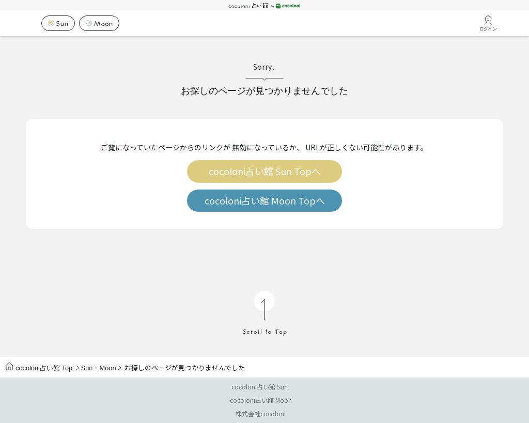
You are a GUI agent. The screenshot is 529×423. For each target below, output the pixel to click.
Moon (107, 368)
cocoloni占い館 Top (38, 368)
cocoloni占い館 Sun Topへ (265, 171)
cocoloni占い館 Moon (261, 400)
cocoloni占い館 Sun (259, 386)
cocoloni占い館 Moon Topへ (265, 201)
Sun (87, 368)
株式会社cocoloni (261, 413)
